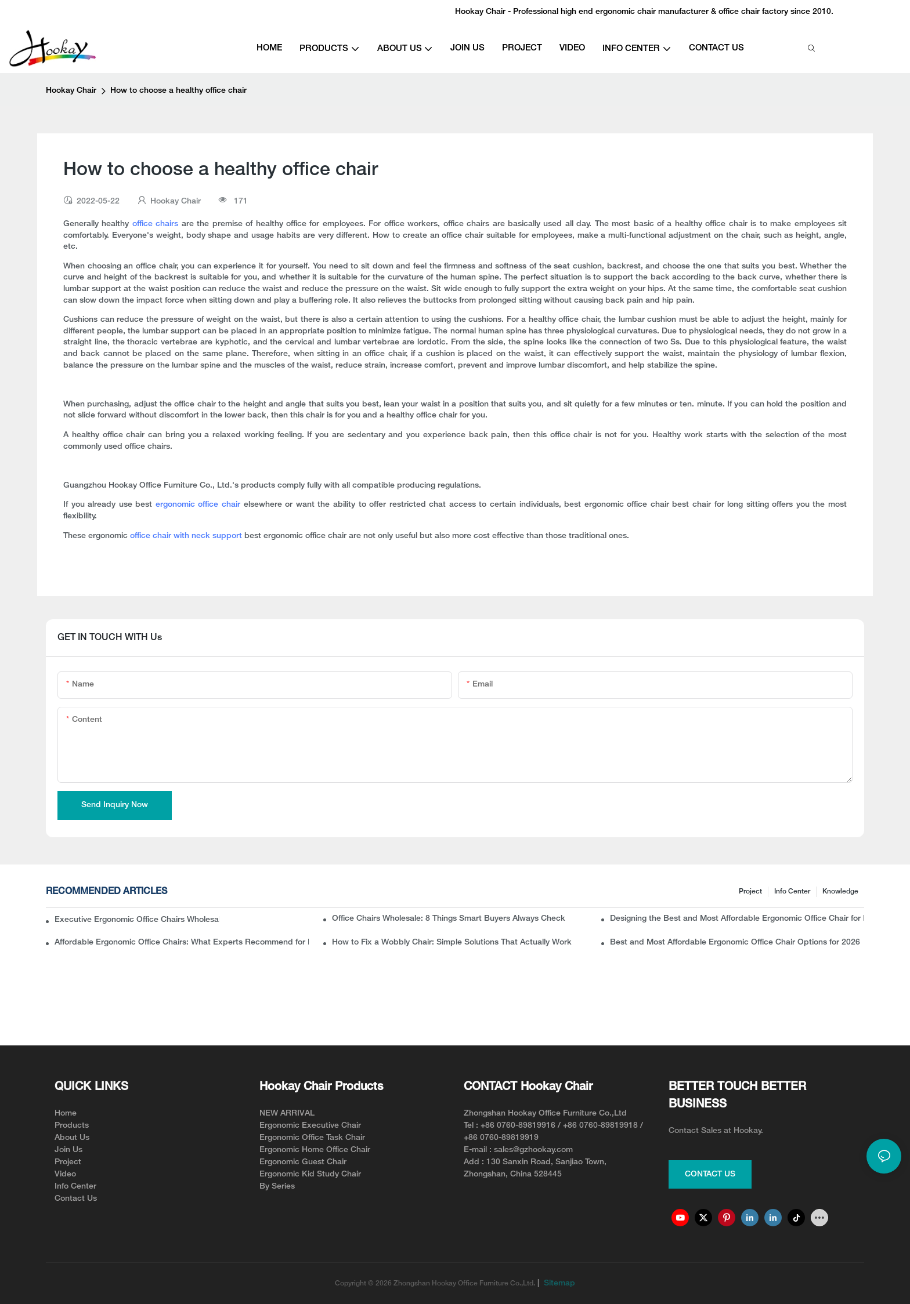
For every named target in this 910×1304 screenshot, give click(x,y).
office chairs (155, 224)
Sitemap (558, 1283)
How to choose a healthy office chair (178, 91)
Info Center (792, 891)
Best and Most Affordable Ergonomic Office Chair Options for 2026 (735, 942)
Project (750, 891)
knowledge (840, 891)
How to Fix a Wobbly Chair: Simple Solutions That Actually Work (452, 942)
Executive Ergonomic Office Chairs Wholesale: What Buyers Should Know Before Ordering (137, 920)
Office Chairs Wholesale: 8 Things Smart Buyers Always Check (448, 918)
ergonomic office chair (200, 504)
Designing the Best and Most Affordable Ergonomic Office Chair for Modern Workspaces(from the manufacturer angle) (737, 918)
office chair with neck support (186, 536)
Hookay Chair (71, 91)
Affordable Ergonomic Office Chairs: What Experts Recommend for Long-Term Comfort (182, 942)
